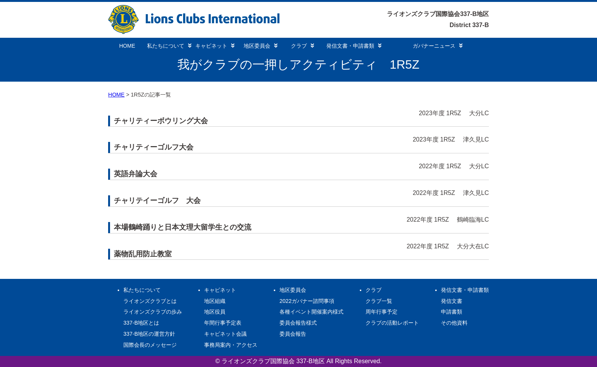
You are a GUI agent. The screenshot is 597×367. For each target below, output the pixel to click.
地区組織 (214, 301)
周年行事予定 (381, 312)
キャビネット (215, 46)
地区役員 (214, 312)
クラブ (302, 46)
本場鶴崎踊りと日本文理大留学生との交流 (182, 227)
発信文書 (451, 301)
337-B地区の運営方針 (149, 334)
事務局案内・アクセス (230, 345)
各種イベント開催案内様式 (311, 312)
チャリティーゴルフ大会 (153, 147)
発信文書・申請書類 (354, 46)
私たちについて (169, 46)
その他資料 (454, 323)
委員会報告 (292, 334)
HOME (127, 46)
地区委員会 (261, 46)
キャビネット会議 (225, 334)
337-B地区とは (141, 323)
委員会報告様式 (298, 323)
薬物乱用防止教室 (143, 254)
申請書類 (451, 312)
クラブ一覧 (379, 301)
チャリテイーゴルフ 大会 (157, 200)
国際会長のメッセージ (150, 345)
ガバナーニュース (438, 46)
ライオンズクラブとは (150, 301)
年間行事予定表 (222, 323)
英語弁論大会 (135, 174)
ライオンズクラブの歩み (152, 312)
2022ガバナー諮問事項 (306, 301)
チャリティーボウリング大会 (161, 121)
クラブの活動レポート (392, 323)
